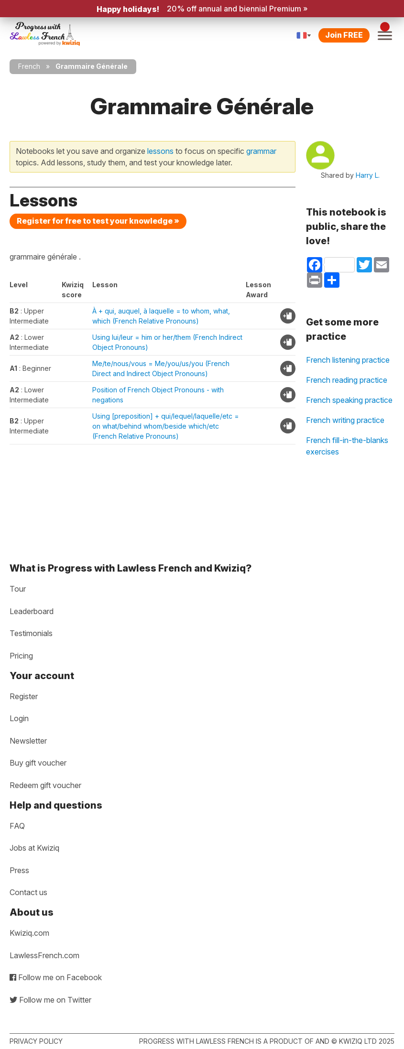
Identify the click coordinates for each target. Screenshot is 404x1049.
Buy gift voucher (38, 763)
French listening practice (348, 360)
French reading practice (346, 380)
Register (24, 696)
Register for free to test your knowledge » (98, 221)
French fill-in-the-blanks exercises (347, 445)
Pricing (21, 655)
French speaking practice (349, 400)
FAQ (17, 826)
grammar (261, 151)
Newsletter (28, 741)
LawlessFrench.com (44, 955)
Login (19, 718)
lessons (160, 151)
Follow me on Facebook (56, 977)
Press (19, 870)
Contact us (28, 892)
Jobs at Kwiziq (34, 848)
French (29, 66)
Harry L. (368, 175)
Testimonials (31, 633)
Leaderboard (32, 611)
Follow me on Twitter (50, 1000)
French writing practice (345, 420)
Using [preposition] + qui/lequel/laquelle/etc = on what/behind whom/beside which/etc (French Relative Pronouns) (165, 426)
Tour (18, 589)
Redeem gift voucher (45, 785)
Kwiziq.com (29, 933)
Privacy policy (36, 1041)
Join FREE (344, 35)
